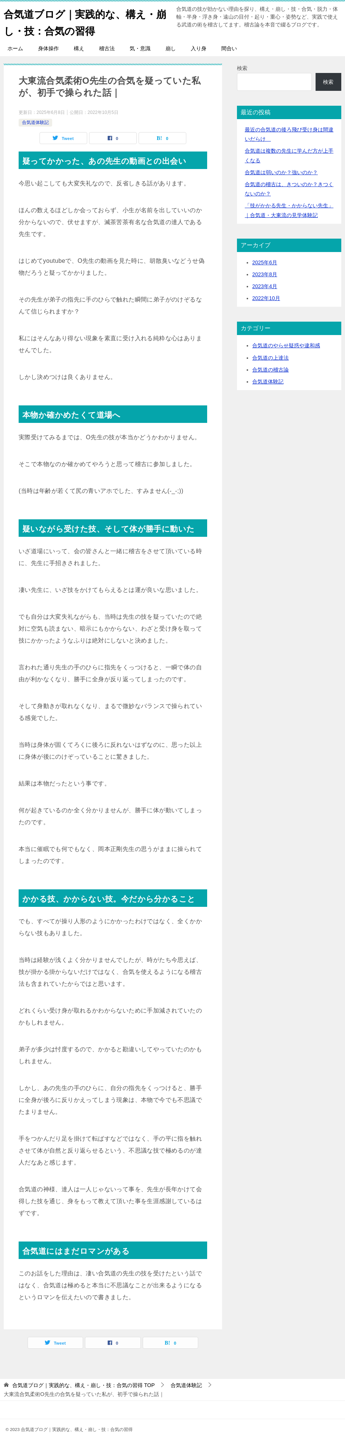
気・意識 (140, 48)
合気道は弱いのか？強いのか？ (281, 172)
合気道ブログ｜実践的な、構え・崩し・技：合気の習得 (77, 21)
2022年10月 (266, 298)
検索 (242, 68)
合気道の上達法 (270, 358)
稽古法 (107, 48)
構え (79, 48)
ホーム (15, 48)
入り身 (198, 48)
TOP (83, 1385)
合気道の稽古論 (270, 370)
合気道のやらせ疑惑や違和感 (286, 345)
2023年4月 (264, 286)
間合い (229, 48)
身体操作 (48, 48)
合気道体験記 (35, 122)
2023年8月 (264, 274)
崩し (170, 48)
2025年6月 (264, 262)
